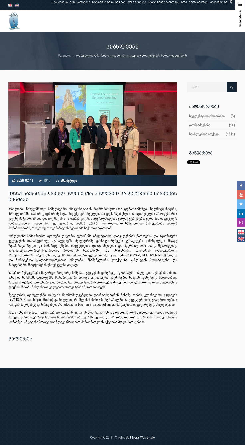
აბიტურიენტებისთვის (163, 2)
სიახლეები (60, 2)
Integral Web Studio (142, 437)
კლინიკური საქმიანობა (115, 21)
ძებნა (232, 87)
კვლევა (88, 21)
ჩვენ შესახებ (47, 21)
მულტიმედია (198, 2)
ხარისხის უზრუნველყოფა (156, 21)
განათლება (70, 21)
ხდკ (184, 2)
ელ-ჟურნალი (136, 2)
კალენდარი (218, 2)
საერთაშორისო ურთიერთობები (205, 21)
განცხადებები (80, 2)
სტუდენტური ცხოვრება (108, 2)
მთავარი (65, 55)
